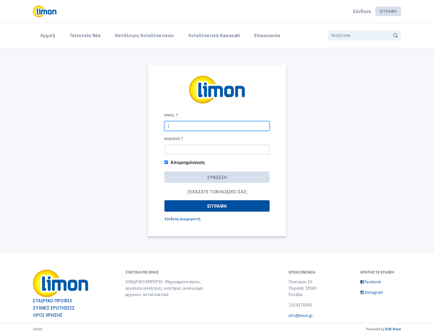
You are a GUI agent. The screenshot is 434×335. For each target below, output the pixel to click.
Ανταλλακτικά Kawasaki (214, 35)
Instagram (371, 292)
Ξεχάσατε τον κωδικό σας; (217, 191)
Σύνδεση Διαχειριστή (182, 219)
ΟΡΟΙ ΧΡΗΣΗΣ (48, 315)
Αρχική (48, 35)
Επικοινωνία (267, 35)
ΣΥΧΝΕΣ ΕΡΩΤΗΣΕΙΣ (54, 308)
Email (171, 115)
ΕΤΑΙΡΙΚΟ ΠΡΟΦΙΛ (52, 300)
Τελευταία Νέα (85, 35)
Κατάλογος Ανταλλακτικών (144, 35)
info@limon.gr (301, 315)
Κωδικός (173, 139)
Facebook (370, 281)
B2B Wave (393, 329)
